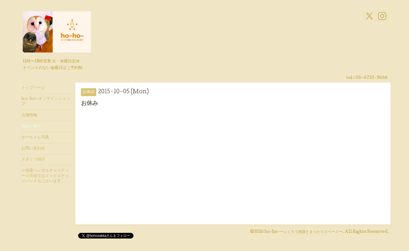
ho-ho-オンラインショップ (45, 101)
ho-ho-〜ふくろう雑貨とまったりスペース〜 (303, 232)
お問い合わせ (33, 148)
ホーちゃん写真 (35, 137)
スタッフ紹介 (33, 159)
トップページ (33, 88)
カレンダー (31, 126)
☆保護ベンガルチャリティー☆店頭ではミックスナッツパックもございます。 (45, 175)
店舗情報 (29, 115)
